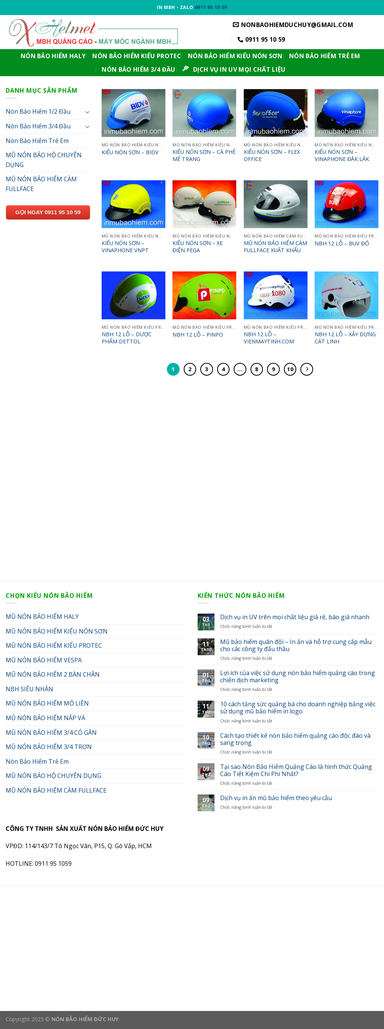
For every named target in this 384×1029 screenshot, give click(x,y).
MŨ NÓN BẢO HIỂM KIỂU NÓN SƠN (57, 631)
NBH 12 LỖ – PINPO (197, 334)
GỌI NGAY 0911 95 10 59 (48, 212)
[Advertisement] (192, 485)
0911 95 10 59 (211, 7)
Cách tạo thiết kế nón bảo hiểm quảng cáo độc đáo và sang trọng (295, 739)
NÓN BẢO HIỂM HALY (53, 56)
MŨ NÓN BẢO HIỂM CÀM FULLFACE (41, 184)
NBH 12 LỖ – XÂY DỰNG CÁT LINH (345, 338)
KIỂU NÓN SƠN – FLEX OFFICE (272, 155)
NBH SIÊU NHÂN (29, 689)
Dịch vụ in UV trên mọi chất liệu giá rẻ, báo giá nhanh (294, 617)
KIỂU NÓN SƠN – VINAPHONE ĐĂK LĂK (342, 155)
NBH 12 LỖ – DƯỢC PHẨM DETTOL (127, 338)
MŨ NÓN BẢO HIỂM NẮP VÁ (45, 718)
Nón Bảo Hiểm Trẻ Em (37, 141)
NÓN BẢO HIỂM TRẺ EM (324, 56)
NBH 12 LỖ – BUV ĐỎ (342, 243)
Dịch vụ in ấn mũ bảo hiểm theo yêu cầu (276, 798)
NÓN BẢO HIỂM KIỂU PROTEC (136, 56)
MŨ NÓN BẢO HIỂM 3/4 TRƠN (49, 747)
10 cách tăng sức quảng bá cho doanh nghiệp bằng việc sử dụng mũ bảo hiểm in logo (297, 708)
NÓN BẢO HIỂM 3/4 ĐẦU (138, 69)
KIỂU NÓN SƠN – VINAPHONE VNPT (125, 247)
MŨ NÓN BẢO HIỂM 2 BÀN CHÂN (53, 674)
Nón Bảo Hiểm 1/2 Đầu (38, 111)
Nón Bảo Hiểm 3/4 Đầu (38, 126)
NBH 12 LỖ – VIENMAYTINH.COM (269, 338)
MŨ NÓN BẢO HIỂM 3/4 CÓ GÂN (51, 732)
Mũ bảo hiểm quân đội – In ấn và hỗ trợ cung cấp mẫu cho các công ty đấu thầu (296, 645)
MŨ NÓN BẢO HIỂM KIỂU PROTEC (54, 645)
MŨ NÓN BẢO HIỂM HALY (42, 616)
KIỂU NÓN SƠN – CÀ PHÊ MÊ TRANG (204, 155)
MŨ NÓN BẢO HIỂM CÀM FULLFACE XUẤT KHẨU (275, 247)
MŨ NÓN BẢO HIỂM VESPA (44, 660)
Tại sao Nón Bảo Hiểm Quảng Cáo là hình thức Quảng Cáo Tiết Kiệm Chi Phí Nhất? (296, 770)
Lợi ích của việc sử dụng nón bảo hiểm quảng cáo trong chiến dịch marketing (297, 676)
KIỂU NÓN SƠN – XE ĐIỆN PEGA (197, 247)
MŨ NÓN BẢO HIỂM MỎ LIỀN (47, 703)
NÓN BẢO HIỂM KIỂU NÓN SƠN (235, 56)
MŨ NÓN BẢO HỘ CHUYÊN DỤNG (44, 160)
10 (290, 369)
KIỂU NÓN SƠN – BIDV (130, 152)
